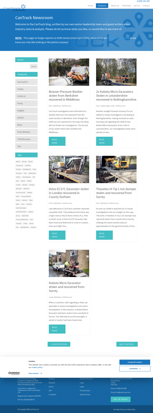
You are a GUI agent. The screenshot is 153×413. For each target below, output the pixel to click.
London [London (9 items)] (18, 185)
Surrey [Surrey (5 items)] (18, 215)
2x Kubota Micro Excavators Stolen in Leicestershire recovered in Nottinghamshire (116, 95)
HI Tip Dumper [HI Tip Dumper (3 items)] (26, 177)
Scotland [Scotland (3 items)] (28, 204)
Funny (20, 103)
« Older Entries (59, 344)
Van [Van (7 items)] (17, 227)
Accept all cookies (135, 397)
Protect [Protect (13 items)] (18, 200)
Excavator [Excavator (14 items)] (19, 173)
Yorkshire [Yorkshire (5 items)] (33, 227)
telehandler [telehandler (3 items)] (25, 215)
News (59, 106)
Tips (19, 146)
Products (102, 5)
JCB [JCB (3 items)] (34, 177)
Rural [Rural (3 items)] (22, 204)
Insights (107, 106)
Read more (54, 141)
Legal (82, 387)
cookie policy (37, 403)
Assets (51, 387)
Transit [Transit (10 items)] (31, 223)
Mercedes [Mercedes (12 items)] (18, 188)
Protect (52, 379)
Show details (34, 409)
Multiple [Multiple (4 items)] (29, 192)
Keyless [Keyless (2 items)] (23, 181)
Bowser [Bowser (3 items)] (30, 161)
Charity (20, 89)
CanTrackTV (22, 82)
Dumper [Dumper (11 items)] (18, 169)
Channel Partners (86, 379)
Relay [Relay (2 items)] (30, 200)
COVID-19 (21, 96)
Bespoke (52, 383)
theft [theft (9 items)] (31, 219)
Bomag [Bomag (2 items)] (24, 161)
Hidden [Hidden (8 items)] (18, 177)
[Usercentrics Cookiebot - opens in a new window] (14, 408)
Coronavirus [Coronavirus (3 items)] (19, 165)
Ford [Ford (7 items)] (25, 173)
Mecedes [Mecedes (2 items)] (31, 185)
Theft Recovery (66, 106)
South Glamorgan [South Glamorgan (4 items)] (21, 208)
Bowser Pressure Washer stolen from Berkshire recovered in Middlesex (65, 95)
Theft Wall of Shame (118, 37)
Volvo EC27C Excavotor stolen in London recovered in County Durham (69, 193)
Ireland (20, 117)
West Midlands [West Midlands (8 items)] (24, 227)
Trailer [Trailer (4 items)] (25, 223)
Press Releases (23, 132)
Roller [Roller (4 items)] (17, 204)
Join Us (136, 6)
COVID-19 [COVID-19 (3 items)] (27, 165)
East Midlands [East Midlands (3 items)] (27, 169)
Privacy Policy (85, 390)
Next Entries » (127, 344)
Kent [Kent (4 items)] (17, 181)
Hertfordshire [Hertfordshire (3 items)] (32, 173)
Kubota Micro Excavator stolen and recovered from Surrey (66, 287)
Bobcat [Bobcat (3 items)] (18, 161)
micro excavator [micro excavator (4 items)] (20, 192)
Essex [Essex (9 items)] (34, 169)
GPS (50, 390)
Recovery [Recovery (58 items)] (24, 200)
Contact (146, 6)
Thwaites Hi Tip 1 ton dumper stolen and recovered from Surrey (116, 193)
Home (90, 6)
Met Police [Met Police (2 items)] (26, 188)
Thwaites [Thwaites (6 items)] (18, 223)
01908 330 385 (121, 388)
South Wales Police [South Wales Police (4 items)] (21, 212)
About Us (115, 6)
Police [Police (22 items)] (17, 196)
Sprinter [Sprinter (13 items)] (31, 212)
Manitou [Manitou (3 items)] (25, 185)
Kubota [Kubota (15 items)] (29, 181)
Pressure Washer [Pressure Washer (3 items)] (26, 196)
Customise (134, 404)
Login (82, 383)
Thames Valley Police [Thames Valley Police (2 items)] (22, 219)
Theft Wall (126, 6)
